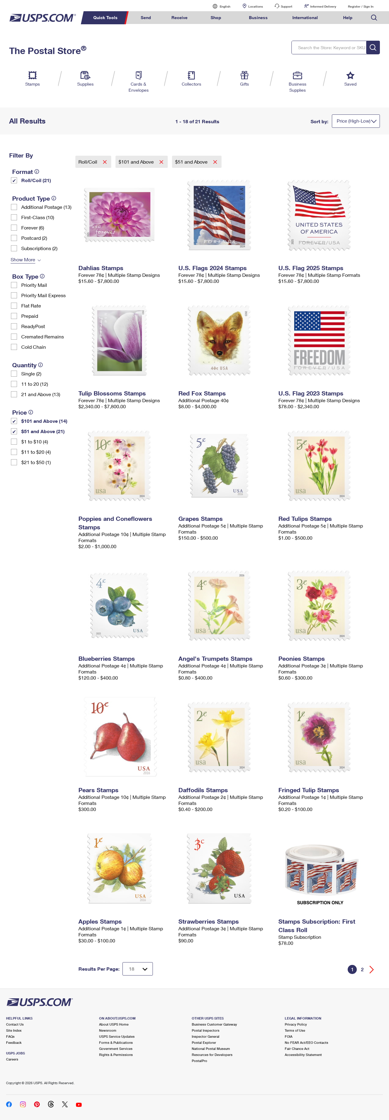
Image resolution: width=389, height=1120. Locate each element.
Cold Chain (33, 347)
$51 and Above (192, 162)
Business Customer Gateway (214, 1024)
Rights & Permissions (116, 1055)
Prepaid (29, 316)
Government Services (116, 1048)
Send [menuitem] (146, 17)
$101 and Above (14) (44, 421)
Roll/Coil (88, 162)
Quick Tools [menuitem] (105, 17)
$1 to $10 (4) (34, 441)
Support (286, 6)
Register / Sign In (361, 6)
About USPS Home (114, 1024)
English (218, 6)
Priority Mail (34, 285)
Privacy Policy (296, 1024)
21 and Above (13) (40, 394)
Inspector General (205, 1036)
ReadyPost (33, 326)
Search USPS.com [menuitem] (374, 17)
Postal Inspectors (205, 1030)
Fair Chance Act (297, 1048)
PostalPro (199, 1061)
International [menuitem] (305, 17)
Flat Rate (31, 305)
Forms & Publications (116, 1042)
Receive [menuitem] (179, 17)
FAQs (10, 1036)
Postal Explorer (204, 1042)
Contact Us (15, 1024)
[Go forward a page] (372, 969)
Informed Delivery (323, 6)
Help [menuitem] (348, 17)
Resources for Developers (212, 1055)
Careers (12, 1059)
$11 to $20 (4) (36, 452)
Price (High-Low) (353, 121)
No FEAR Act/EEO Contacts (306, 1042)
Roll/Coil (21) (36, 180)
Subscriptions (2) (39, 248)
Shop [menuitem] (216, 17)
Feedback (14, 1042)
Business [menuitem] (258, 17)
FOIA (288, 1036)
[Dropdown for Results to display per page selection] (137, 969)
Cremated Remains (42, 336)
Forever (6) (32, 227)
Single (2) (31, 373)
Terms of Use (295, 1030)
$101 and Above (137, 162)
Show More (23, 259)
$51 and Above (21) (43, 431)
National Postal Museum (211, 1048)
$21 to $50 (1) (36, 462)
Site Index (14, 1030)
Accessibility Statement (303, 1055)
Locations (255, 6)
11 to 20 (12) (34, 384)
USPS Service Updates (117, 1036)
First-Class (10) (37, 217)
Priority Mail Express (43, 295)
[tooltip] (36, 171)
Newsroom (107, 1030)
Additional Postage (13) (46, 207)
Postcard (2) (34, 238)
